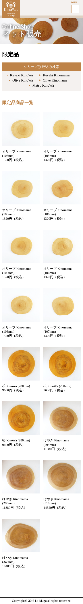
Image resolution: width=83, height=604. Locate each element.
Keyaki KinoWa (21, 75)
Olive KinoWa (22, 80)
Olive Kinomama (55, 80)
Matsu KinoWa (43, 85)
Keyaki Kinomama (56, 75)
